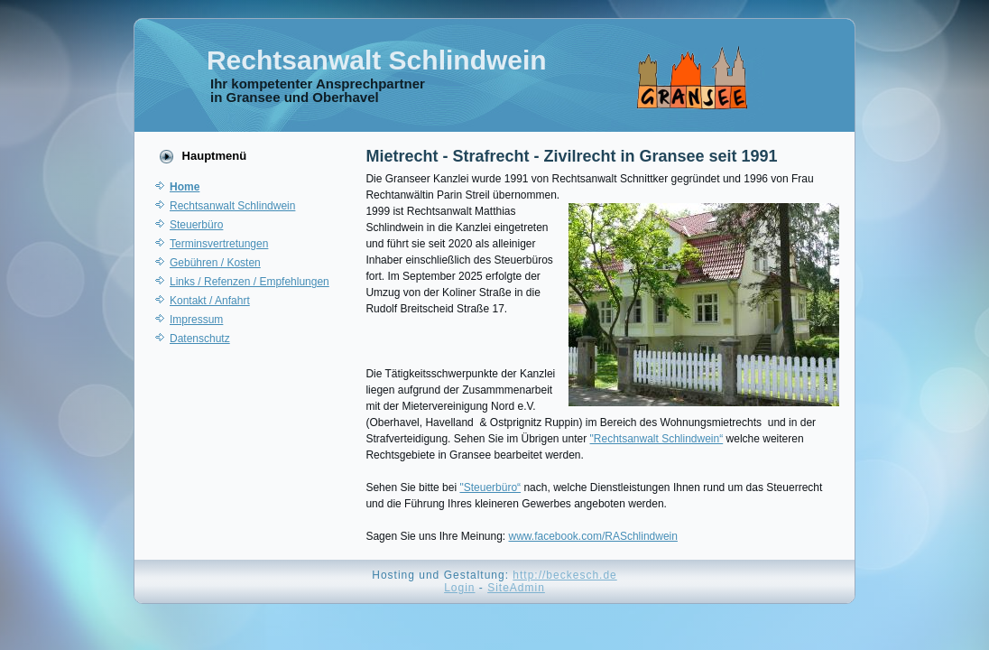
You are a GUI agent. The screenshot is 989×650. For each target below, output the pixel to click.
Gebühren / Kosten (215, 262)
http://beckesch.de (564, 575)
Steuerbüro (196, 224)
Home (184, 187)
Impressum (196, 319)
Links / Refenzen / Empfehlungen (249, 281)
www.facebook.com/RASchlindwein (593, 536)
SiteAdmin (516, 587)
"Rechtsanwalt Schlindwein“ (657, 438)
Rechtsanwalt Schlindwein (377, 60)
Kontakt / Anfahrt (210, 300)
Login (459, 587)
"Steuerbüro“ (490, 487)
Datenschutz (200, 338)
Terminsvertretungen (219, 243)
